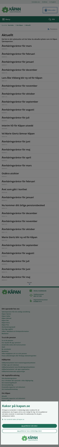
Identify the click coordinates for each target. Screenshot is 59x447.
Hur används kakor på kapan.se (14, 419)
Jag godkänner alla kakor (29, 426)
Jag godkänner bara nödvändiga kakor (29, 431)
